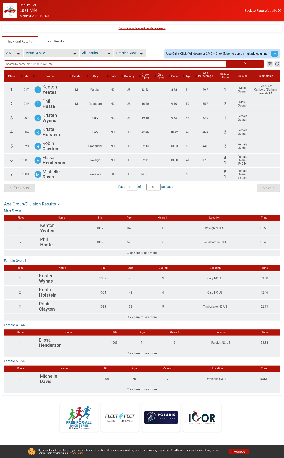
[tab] (20, 41)
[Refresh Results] (277, 64)
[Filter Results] (270, 64)
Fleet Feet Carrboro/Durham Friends (269, 90)
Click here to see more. (142, 253)
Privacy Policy (76, 453)
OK (275, 54)
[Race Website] (11, 10)
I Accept (238, 451)
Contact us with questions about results (142, 28)
